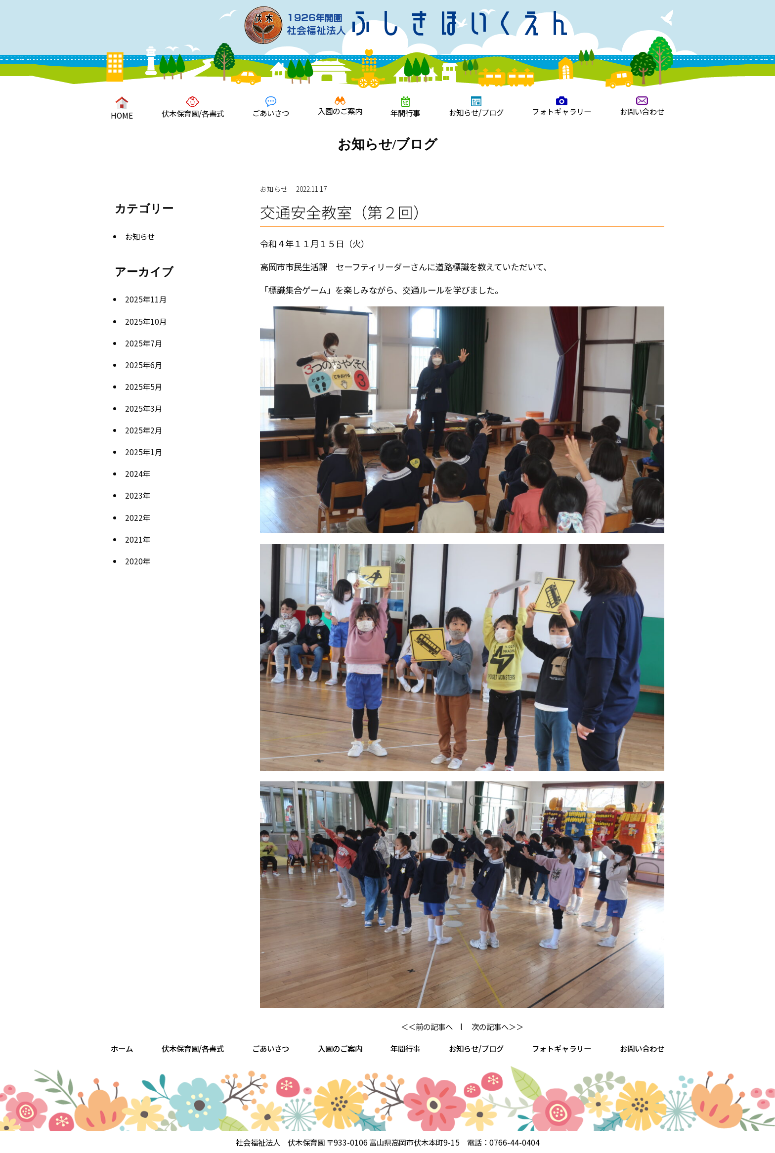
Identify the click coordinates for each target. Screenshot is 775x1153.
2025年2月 (143, 430)
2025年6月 (143, 364)
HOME (122, 108)
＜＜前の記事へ (427, 1026)
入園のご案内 (340, 106)
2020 (134, 560)
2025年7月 (143, 343)
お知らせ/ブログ (476, 107)
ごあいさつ (270, 107)
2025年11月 (146, 299)
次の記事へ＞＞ (497, 1026)
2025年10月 (146, 321)
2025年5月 (143, 386)
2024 (134, 473)
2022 (134, 517)
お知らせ (140, 236)
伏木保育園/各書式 (193, 107)
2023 (134, 495)
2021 (134, 539)
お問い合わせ (642, 106)
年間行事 (405, 107)
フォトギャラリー (561, 106)
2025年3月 (143, 408)
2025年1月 (143, 451)
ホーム (122, 1048)
